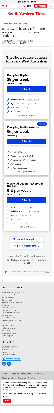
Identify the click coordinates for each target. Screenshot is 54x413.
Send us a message (11, 358)
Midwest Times (7, 323)
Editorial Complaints (9, 378)
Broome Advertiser (8, 297)
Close (7, 400)
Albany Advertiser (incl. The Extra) (13, 292)
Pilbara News (6, 330)
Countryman (6, 305)
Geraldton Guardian (8, 308)
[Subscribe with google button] (26, 94)
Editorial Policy (38, 374)
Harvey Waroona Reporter (10, 313)
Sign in (47, 272)
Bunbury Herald (7, 300)
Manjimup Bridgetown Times (11, 320)
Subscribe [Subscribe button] (27, 89)
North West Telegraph (9, 328)
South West (23, 24)
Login (29, 6)
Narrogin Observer (8, 325)
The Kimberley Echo (8, 318)
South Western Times (9, 24)
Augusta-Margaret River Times (11, 295)
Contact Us (6, 374)
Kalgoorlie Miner (7, 315)
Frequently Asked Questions (21, 374)
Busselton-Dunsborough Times (12, 302)
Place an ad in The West (26, 378)
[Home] (7, 5)
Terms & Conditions (29, 256)
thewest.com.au (32, 100)
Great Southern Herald (9, 310)
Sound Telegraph (7, 336)
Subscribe (40, 6)
